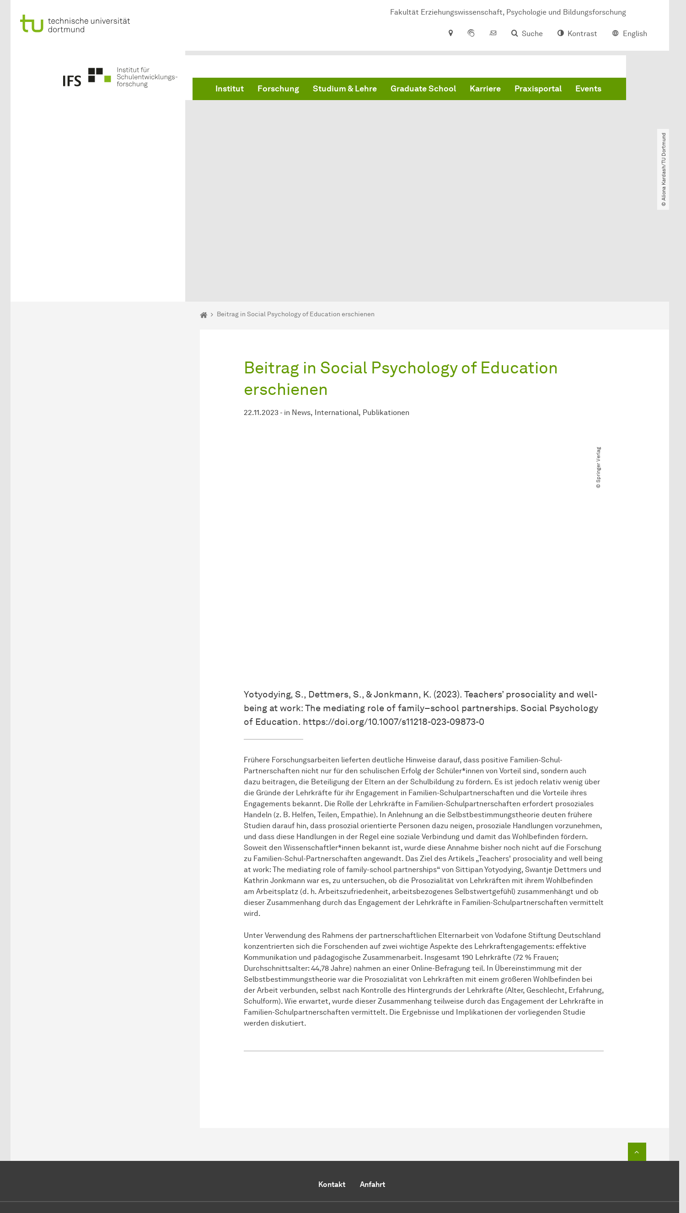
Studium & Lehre (345, 91)
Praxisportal (538, 91)
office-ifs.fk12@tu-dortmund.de (437, 1149)
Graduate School (423, 91)
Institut (229, 91)
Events (588, 91)
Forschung (278, 91)
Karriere (485, 91)
